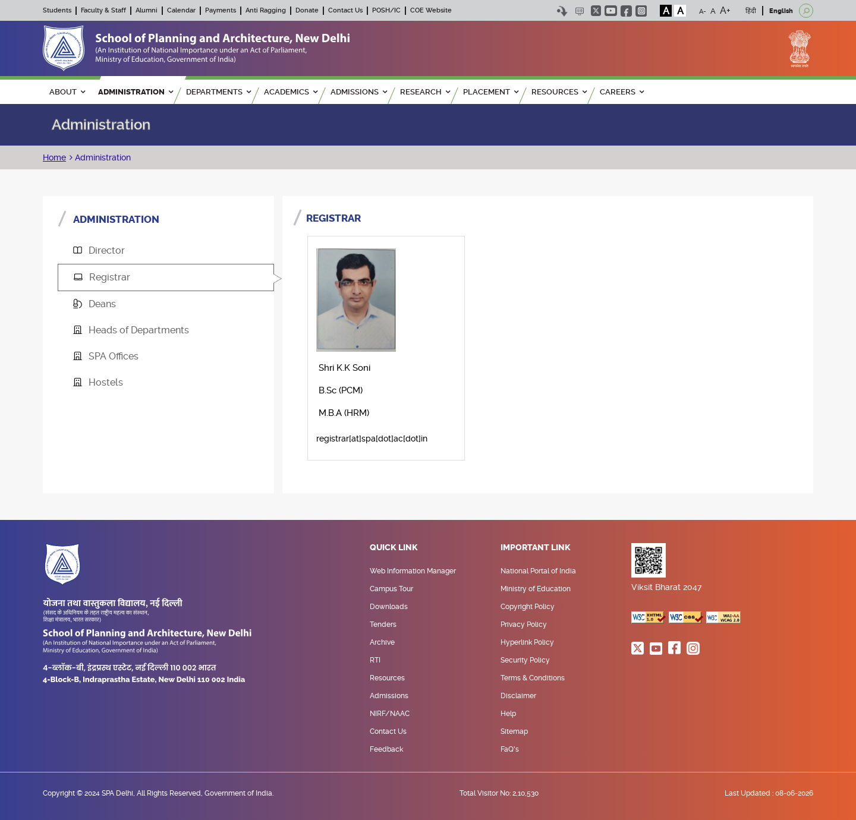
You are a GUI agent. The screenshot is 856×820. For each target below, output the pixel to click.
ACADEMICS (290, 91)
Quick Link (394, 548)
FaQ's (510, 749)
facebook (626, 11)
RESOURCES (559, 91)
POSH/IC (386, 10)
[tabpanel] (547, 340)
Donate (307, 10)
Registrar (102, 277)
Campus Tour (391, 589)
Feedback (386, 749)
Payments (220, 10)
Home (54, 157)
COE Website (431, 10)
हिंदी (750, 11)
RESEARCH (425, 91)
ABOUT (67, 91)
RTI (375, 660)
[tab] (166, 251)
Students (57, 10)
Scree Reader (579, 11)
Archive (382, 642)
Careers (622, 91)
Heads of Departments (131, 330)
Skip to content (562, 11)
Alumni (147, 10)
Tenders (383, 624)
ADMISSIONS (359, 91)
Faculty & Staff (103, 10)
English (781, 11)
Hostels (98, 382)
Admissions (389, 696)
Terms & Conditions (533, 678)
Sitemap (514, 731)
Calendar (181, 10)
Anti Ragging (266, 10)
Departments (218, 91)
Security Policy (525, 660)
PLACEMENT (490, 91)
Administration (102, 157)
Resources (387, 678)
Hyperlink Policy (527, 642)
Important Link (536, 548)
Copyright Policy (528, 607)
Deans (94, 304)
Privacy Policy (524, 624)
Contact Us (345, 10)
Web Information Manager (413, 571)
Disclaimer (518, 696)
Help (508, 713)
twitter (596, 10)
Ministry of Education (536, 589)
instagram (641, 11)
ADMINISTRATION (135, 91)
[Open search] (806, 11)
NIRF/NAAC (390, 713)
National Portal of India (538, 571)
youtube (611, 10)
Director (99, 250)
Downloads (389, 607)
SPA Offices (106, 356)
